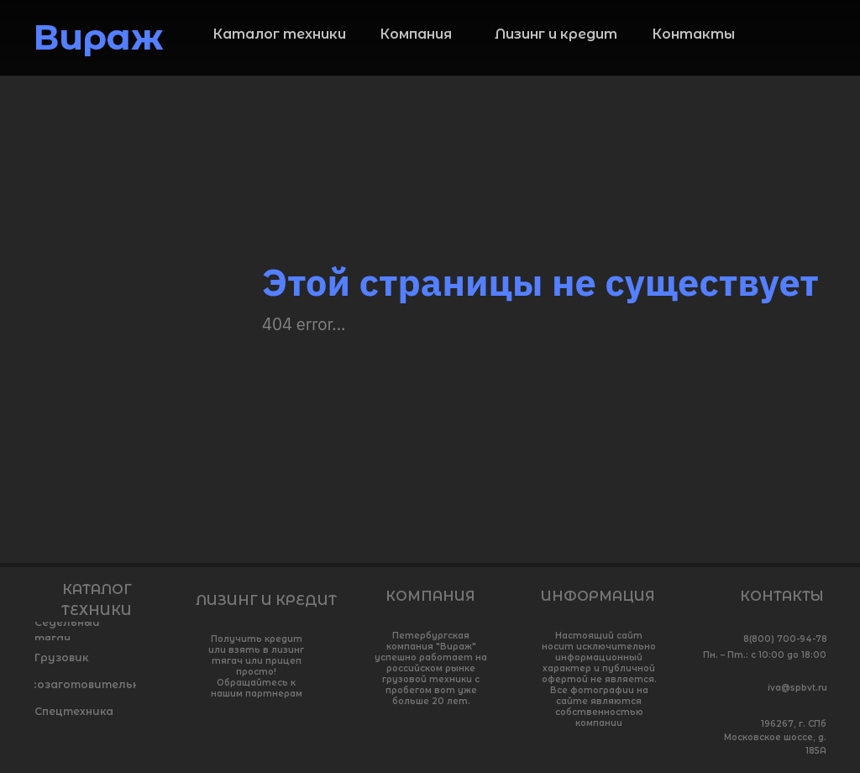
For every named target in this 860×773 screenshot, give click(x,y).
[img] (814, 43)
